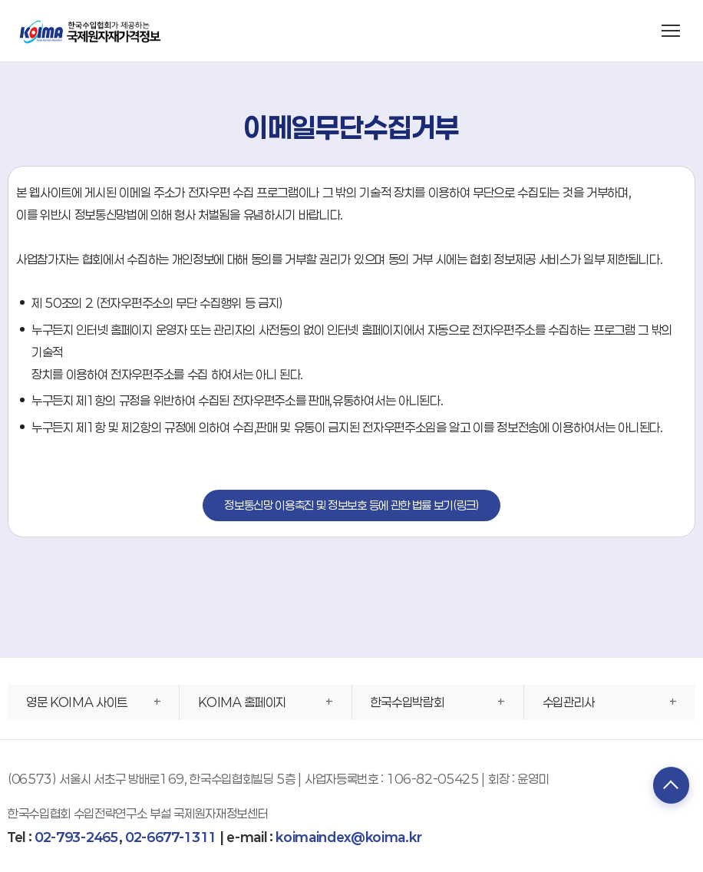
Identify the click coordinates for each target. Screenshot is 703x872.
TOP (668, 786)
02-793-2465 (76, 837)
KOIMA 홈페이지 (242, 702)
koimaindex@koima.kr (348, 837)
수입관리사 (569, 702)
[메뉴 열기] (671, 31)
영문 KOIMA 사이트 (76, 702)
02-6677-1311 (170, 837)
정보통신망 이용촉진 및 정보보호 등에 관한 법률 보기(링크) (351, 505)
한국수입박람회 (407, 702)
